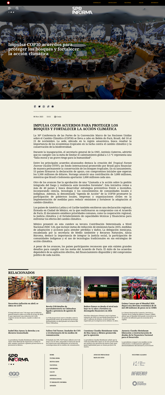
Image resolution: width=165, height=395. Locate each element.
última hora (55, 358)
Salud (150, 2)
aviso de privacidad (101, 355)
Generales (106, 2)
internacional (56, 379)
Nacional (137, 2)
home (52, 355)
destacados (54, 362)
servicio (53, 375)
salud (52, 372)
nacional (53, 365)
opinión (53, 386)
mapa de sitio (99, 358)
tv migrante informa (58, 382)
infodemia (54, 368)
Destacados (122, 2)
